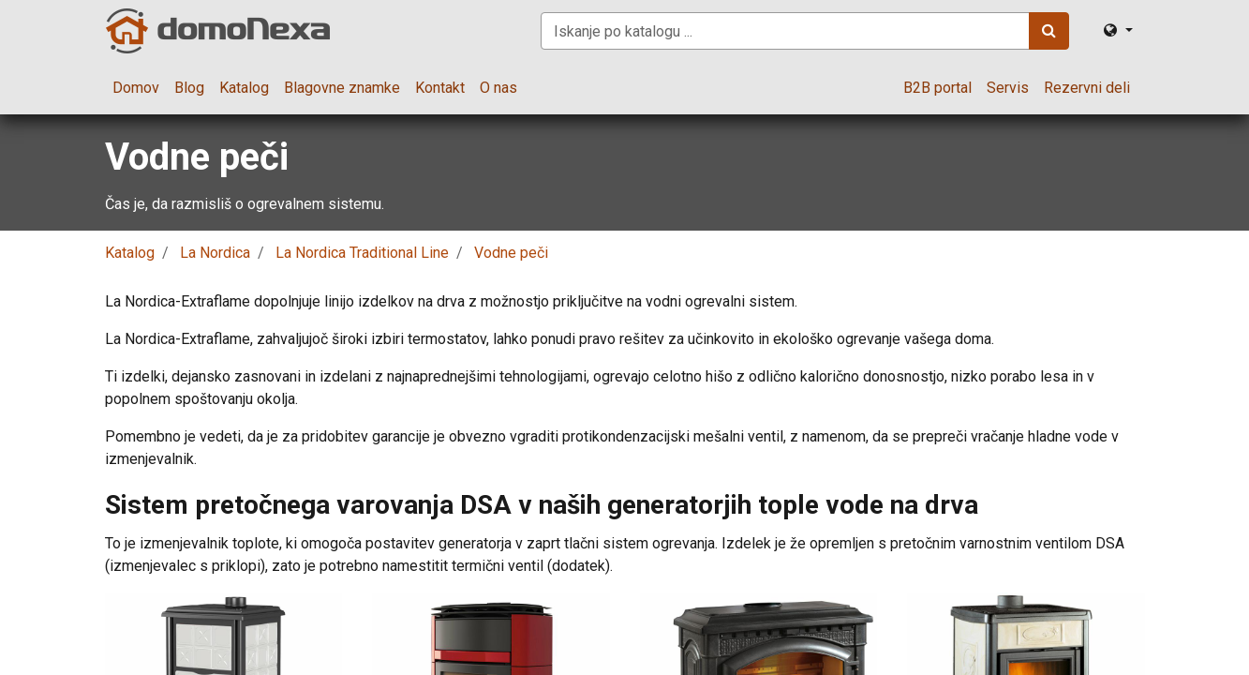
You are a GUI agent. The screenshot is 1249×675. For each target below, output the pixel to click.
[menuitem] (136, 88)
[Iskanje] (1049, 31)
